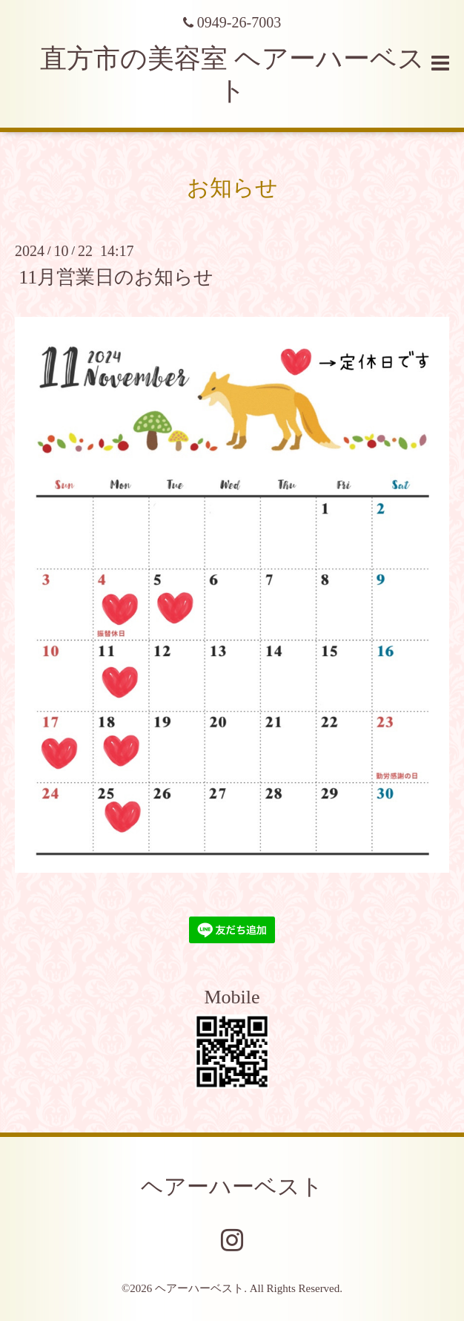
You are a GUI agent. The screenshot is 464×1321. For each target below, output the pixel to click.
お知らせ (232, 187)
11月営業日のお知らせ (116, 277)
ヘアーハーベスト (232, 1186)
